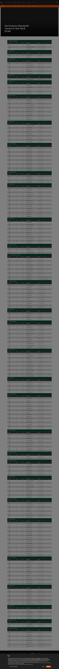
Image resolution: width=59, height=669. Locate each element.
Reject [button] (43, 666)
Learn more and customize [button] (13, 666)
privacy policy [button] (38, 658)
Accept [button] (48, 666)
